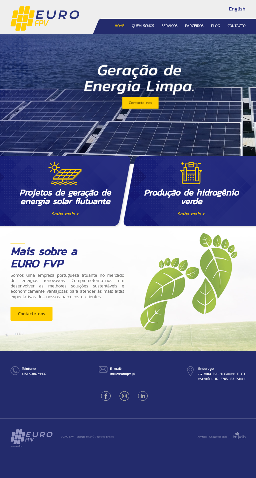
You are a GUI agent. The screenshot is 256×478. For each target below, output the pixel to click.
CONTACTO (237, 25)
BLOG (215, 25)
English (237, 8)
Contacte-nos (31, 313)
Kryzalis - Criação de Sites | (222, 436)
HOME (119, 25)
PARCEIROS (194, 25)
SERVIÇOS (170, 25)
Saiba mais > (65, 214)
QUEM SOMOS (143, 25)
